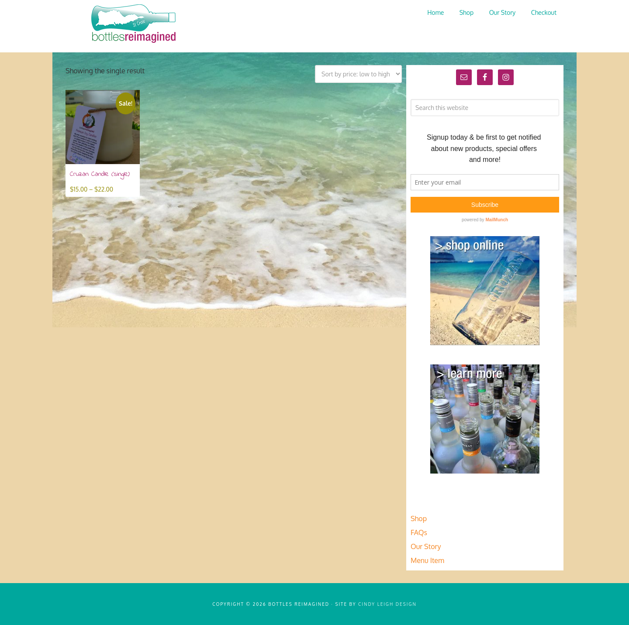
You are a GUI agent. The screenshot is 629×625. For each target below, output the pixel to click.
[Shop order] (358, 74)
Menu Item (427, 560)
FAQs (419, 532)
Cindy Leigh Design (387, 604)
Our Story (426, 546)
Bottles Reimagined (131, 24)
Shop (419, 518)
